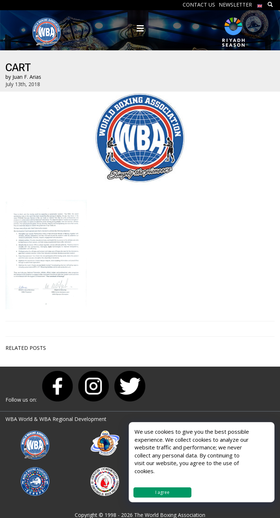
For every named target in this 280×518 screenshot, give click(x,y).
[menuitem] (260, 4)
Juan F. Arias (26, 76)
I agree (162, 492)
